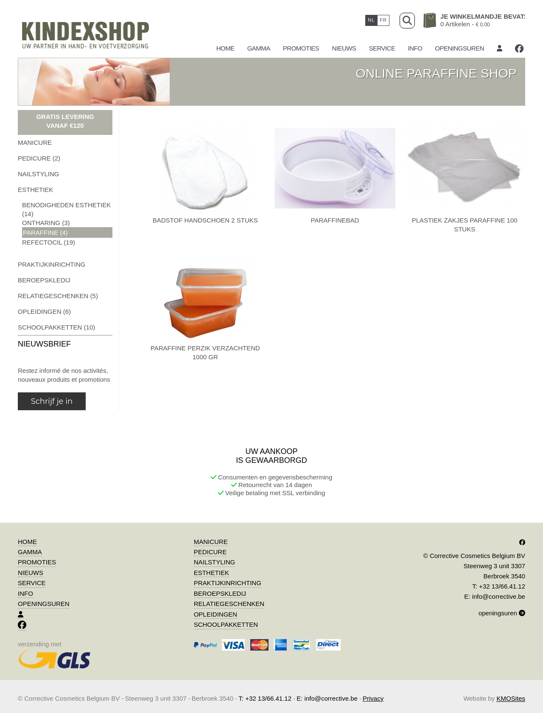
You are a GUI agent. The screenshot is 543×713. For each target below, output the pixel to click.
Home (225, 48)
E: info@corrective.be (494, 596)
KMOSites (510, 698)
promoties (301, 48)
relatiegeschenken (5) (58, 295)
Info (415, 48)
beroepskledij (44, 280)
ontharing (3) (46, 222)
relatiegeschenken (229, 603)
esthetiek (35, 189)
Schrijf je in (52, 401)
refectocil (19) (48, 242)
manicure (35, 142)
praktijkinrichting (51, 264)
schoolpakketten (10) (56, 327)
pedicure (210, 551)
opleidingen (216, 614)
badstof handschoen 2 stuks (205, 220)
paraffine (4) (45, 232)
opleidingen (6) (44, 311)
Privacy (373, 698)
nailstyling (38, 174)
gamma (258, 48)
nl (371, 20)
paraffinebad (335, 220)
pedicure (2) (39, 158)
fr (383, 20)
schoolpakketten (226, 624)
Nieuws (344, 48)
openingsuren (502, 613)
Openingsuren (459, 48)
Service (382, 48)
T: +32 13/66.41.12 (498, 586)
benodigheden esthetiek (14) (66, 209)
